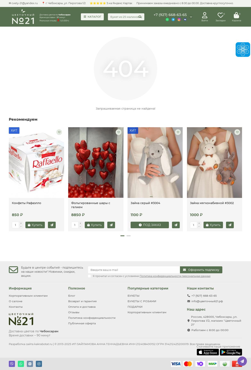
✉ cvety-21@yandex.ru (23, 3)
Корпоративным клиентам (28, 295)
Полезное (76, 288)
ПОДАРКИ (135, 306)
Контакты (16, 306)
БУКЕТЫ (133, 295)
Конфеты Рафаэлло (26, 203)
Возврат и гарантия (82, 301)
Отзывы (73, 312)
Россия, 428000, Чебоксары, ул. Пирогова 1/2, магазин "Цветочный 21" (216, 320)
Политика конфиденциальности (91, 317)
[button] (122, 235)
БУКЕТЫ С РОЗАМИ (142, 301)
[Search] (126, 16)
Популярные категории (148, 288)
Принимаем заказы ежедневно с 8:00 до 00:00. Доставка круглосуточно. (185, 3)
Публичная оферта (82, 323)
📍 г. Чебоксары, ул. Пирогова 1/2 (64, 3)
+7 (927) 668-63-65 (170, 14)
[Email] (134, 269)
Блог (71, 295)
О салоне (15, 301)
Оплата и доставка (82, 306)
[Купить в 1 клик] (52, 225)
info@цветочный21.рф (207, 301)
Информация (20, 288)
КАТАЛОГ (92, 16)
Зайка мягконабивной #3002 (212, 203)
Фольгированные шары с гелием (90, 205)
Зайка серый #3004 (145, 203)
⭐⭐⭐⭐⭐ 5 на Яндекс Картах (111, 3)
